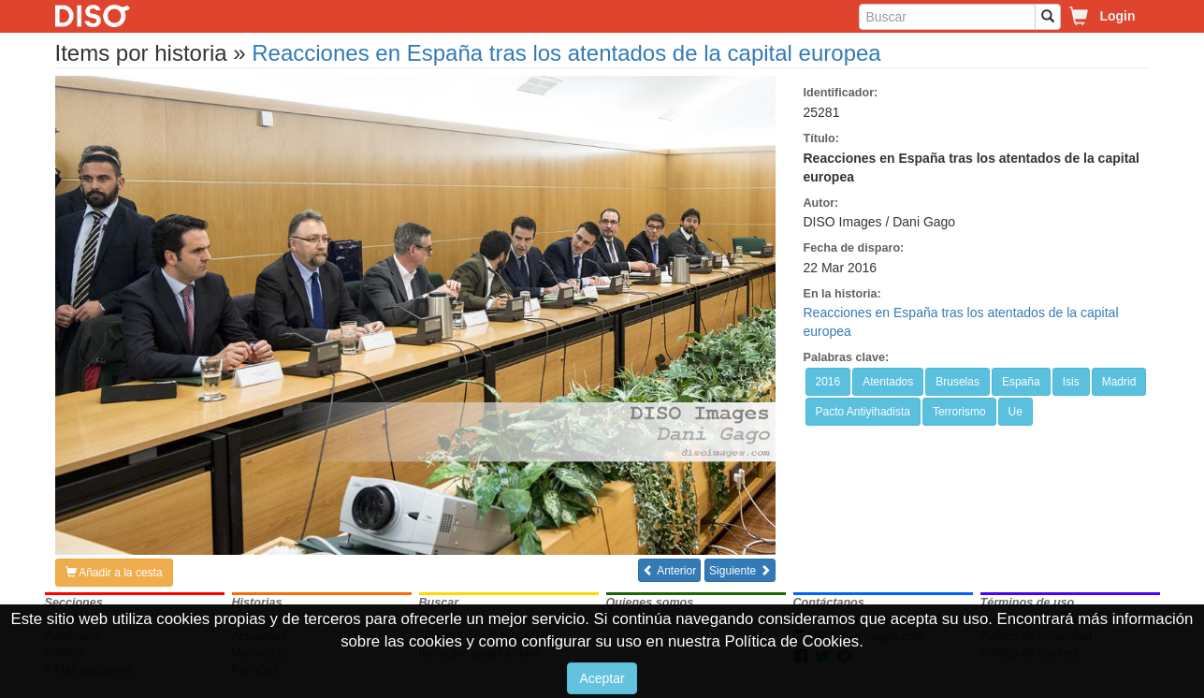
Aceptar (601, 678)
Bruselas (957, 381)
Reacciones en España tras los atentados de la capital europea (566, 52)
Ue (1015, 411)
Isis (1071, 381)
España (1021, 381)
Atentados (888, 381)
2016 (828, 381)
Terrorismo (959, 411)
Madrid (1119, 381)
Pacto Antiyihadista (863, 411)
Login (1117, 15)
